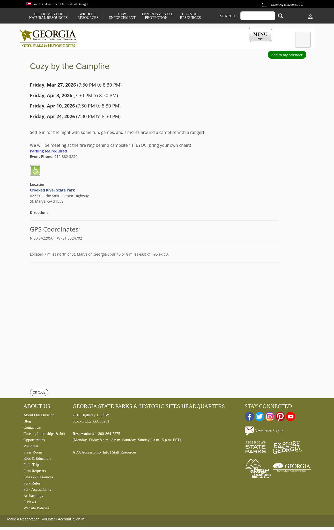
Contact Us (32, 429)
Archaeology (33, 497)
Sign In (78, 520)
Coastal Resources (190, 16)
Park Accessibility (38, 491)
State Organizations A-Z (287, 4)
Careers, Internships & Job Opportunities (44, 438)
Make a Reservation (23, 520)
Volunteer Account (56, 520)
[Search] (280, 16)
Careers (162, 43)
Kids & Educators (37, 460)
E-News (30, 503)
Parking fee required (48, 152)
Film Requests (35, 472)
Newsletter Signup (264, 432)
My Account (251, 43)
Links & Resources (38, 478)
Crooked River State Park (52, 191)
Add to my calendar (287, 56)
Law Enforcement (122, 16)
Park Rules (32, 484)
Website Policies (36, 509)
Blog (27, 422)
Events (224, 43)
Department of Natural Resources (48, 16)
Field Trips (32, 466)
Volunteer (31, 447)
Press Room (33, 453)
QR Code (39, 393)
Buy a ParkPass (194, 43)
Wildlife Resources (88, 16)
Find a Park (99, 43)
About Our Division (39, 416)
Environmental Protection (156, 16)
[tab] (303, 40)
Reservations (132, 43)
